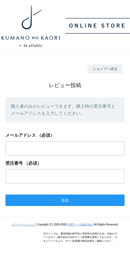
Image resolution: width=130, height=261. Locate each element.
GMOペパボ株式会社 (80, 224)
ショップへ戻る (105, 69)
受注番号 (14, 163)
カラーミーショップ (24, 224)
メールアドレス (20, 135)
